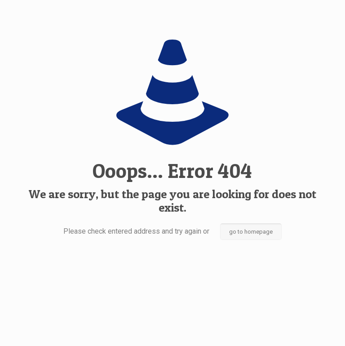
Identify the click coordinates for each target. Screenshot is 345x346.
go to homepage (251, 231)
